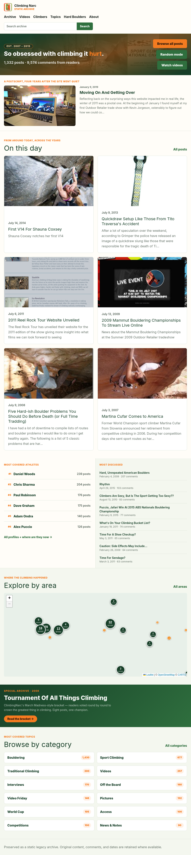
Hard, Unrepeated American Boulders (125, 472)
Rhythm (105, 484)
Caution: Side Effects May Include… (123, 546)
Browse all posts (170, 44)
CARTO (182, 674)
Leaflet (148, 674)
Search (85, 26)
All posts (180, 149)
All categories (176, 746)
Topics (55, 17)
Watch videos (172, 65)
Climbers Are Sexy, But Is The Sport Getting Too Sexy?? (137, 495)
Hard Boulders (75, 17)
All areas (180, 587)
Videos (24, 17)
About (94, 17)
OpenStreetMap (166, 674)
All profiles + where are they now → (28, 537)
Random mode (171, 54)
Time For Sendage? (112, 557)
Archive (10, 17)
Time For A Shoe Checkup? (118, 534)
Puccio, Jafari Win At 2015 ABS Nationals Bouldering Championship (135, 509)
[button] (157, 622)
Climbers (40, 17)
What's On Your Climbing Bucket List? (125, 523)
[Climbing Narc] (20, 7)
